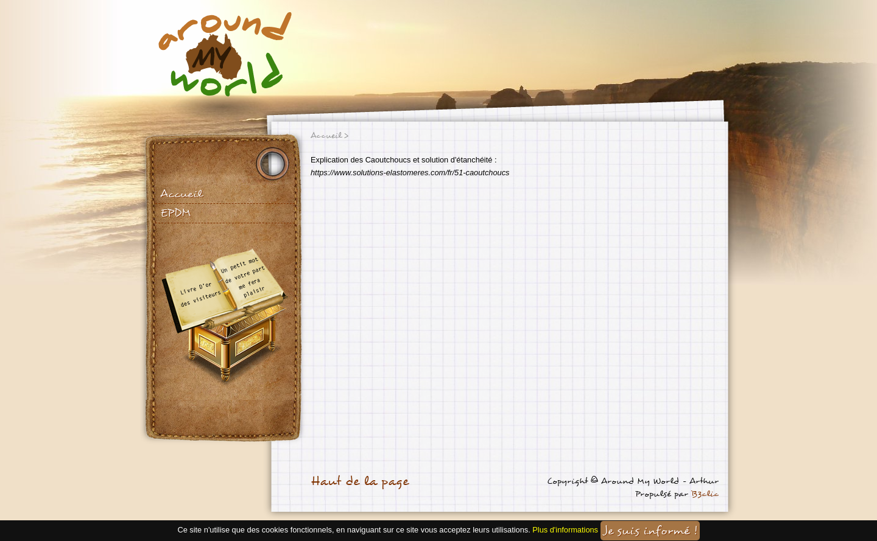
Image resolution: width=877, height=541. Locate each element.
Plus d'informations (565, 530)
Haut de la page (360, 481)
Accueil (181, 194)
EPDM (175, 213)
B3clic (705, 494)
